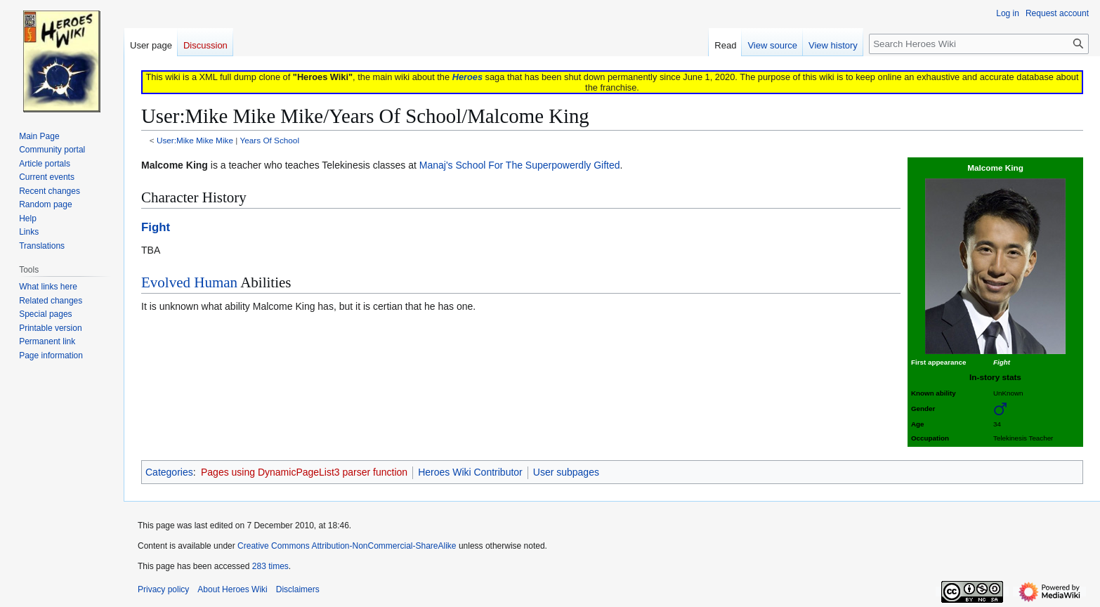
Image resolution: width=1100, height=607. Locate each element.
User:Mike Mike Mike (195, 140)
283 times (270, 566)
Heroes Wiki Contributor (470, 472)
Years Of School (269, 140)
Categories (169, 472)
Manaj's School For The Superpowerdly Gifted (519, 165)
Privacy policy (163, 589)
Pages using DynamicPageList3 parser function (304, 472)
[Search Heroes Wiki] (979, 44)
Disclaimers (298, 589)
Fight (155, 227)
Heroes (467, 77)
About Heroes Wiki (232, 589)
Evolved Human (189, 282)
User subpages (566, 472)
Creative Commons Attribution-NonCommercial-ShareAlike (346, 546)
